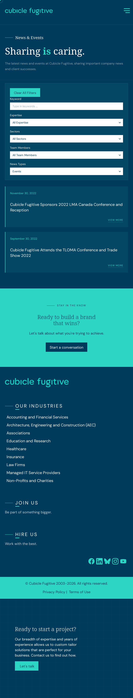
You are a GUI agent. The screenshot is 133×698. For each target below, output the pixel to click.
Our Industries (39, 406)
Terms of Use (79, 592)
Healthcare (16, 448)
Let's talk (26, 666)
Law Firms (16, 464)
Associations (18, 433)
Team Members (20, 147)
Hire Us (26, 534)
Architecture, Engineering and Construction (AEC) (51, 425)
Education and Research (28, 440)
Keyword (15, 99)
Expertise (16, 115)
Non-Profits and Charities (30, 480)
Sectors (15, 131)
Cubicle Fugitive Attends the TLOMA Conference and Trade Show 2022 (63, 252)
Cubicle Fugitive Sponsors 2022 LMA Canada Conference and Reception (66, 207)
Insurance (15, 456)
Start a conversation (66, 347)
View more (115, 220)
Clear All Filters (25, 93)
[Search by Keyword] (66, 106)
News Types (18, 164)
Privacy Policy (54, 592)
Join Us (27, 503)
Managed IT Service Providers (33, 472)
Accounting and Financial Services (37, 417)
